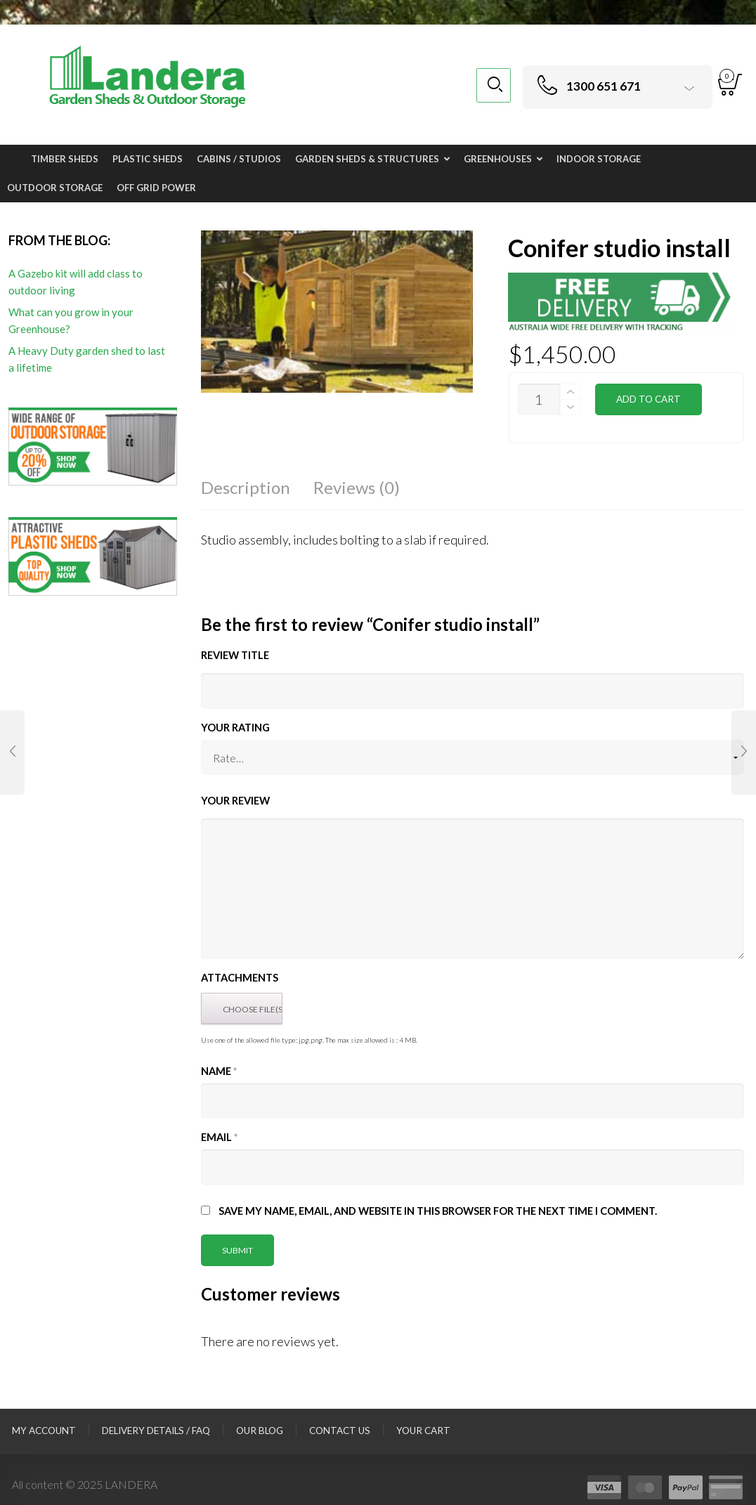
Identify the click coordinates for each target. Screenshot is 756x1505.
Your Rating (235, 728)
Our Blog (259, 1430)
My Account (44, 1430)
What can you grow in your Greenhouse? (70, 320)
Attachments (239, 978)
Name (219, 1071)
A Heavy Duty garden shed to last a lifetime (86, 359)
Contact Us (339, 1430)
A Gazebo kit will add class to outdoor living (75, 282)
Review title (235, 655)
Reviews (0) (356, 487)
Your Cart (423, 1430)
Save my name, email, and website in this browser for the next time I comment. (438, 1211)
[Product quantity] (539, 399)
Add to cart (648, 399)
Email (219, 1137)
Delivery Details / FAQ (156, 1430)
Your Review (235, 801)
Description (245, 487)
